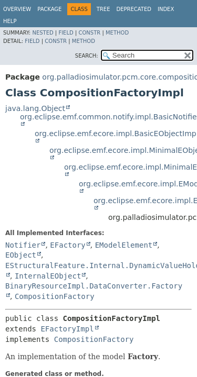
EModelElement (124, 245)
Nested (42, 33)
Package (49, 9)
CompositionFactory (55, 296)
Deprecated (133, 9)
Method (117, 33)
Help (9, 21)
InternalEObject (48, 276)
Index (166, 9)
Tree (103, 9)
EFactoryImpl (67, 329)
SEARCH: (86, 56)
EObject (20, 255)
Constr (89, 33)
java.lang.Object (35, 108)
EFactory (67, 245)
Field (65, 33)
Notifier (22, 245)
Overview (17, 9)
